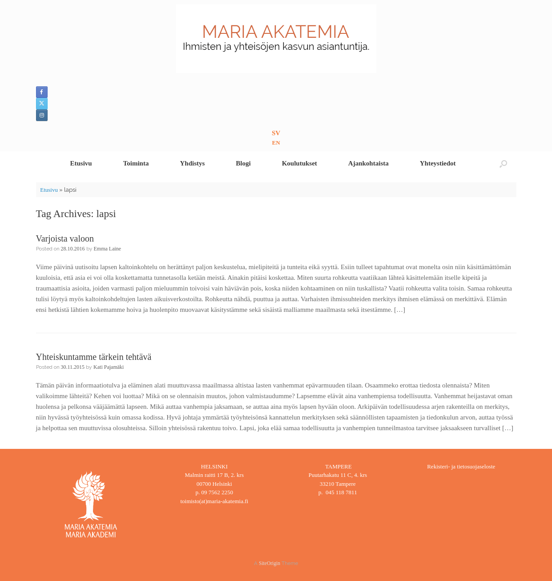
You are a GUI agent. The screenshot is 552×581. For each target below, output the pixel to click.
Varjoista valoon (65, 238)
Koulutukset (299, 163)
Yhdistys (192, 163)
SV (276, 133)
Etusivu (81, 163)
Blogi (243, 163)
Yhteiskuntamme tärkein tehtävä (94, 357)
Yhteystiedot (438, 163)
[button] (503, 163)
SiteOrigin (269, 563)
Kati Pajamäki (108, 367)
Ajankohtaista (368, 163)
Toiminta (136, 163)
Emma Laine (107, 249)
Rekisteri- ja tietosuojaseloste (461, 466)
